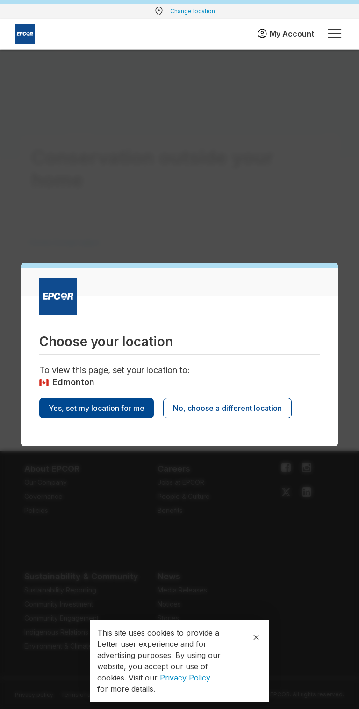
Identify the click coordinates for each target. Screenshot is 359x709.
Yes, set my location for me (96, 408)
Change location (192, 11)
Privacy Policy (185, 677)
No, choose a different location (227, 408)
